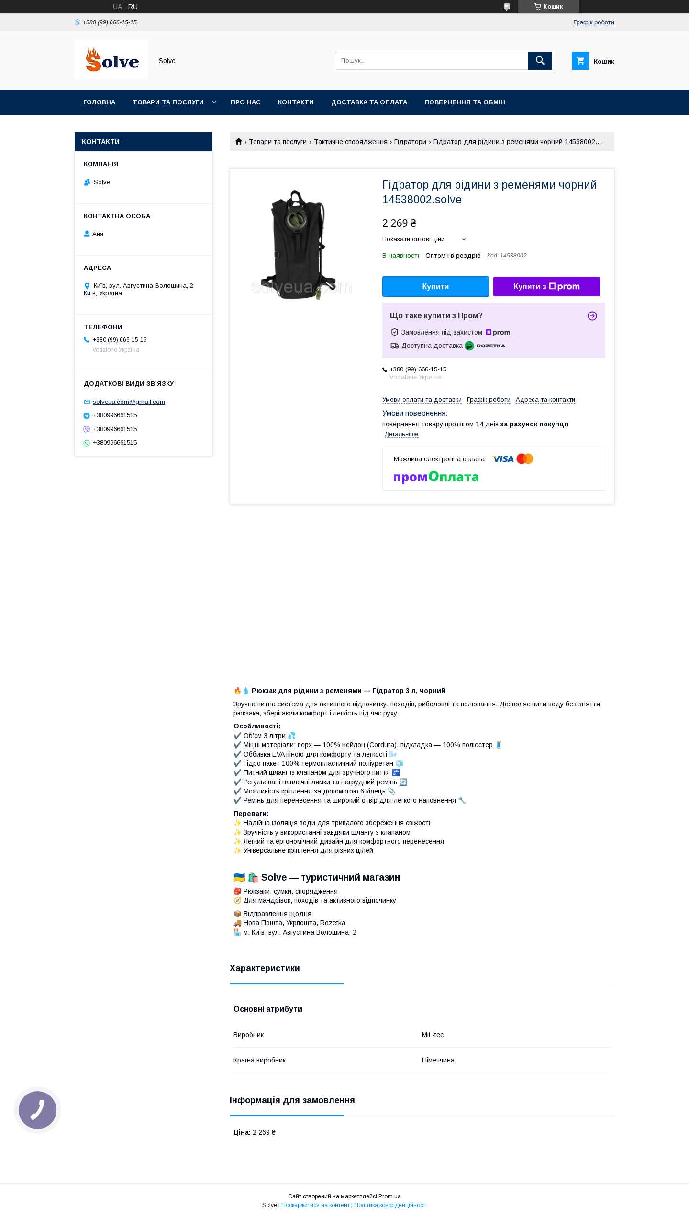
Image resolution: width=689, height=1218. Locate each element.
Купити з (546, 286)
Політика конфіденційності (390, 1205)
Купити (435, 286)
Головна (99, 102)
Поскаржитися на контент (315, 1205)
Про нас (246, 102)
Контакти (296, 102)
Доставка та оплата (369, 102)
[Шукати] (540, 61)
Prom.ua (389, 1196)
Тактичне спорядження (351, 141)
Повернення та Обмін (464, 102)
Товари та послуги (168, 102)
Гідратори (410, 141)
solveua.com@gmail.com (129, 401)
